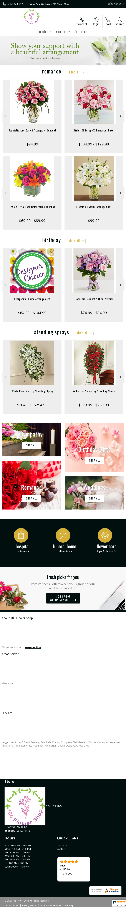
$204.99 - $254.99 (32, 404)
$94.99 (32, 144)
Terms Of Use (11, 905)
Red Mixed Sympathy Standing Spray (94, 391)
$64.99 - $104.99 (32, 312)
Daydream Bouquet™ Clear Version (94, 299)
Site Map (69, 905)
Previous (5, 116)
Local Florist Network (50, 905)
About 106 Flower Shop (17, 618)
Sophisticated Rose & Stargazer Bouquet (32, 130)
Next (121, 116)
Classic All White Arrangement (94, 207)
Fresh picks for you (63, 581)
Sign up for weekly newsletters (63, 598)
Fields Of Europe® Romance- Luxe (94, 130)
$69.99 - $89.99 (32, 220)
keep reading (33, 647)
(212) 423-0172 (15, 4)
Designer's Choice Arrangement (32, 299)
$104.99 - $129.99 (93, 144)
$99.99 (94, 220)
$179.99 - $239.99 (93, 404)
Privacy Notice (29, 905)
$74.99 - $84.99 (94, 312)
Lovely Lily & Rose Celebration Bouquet (32, 207)
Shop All (75, 72)
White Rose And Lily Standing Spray (32, 391)
